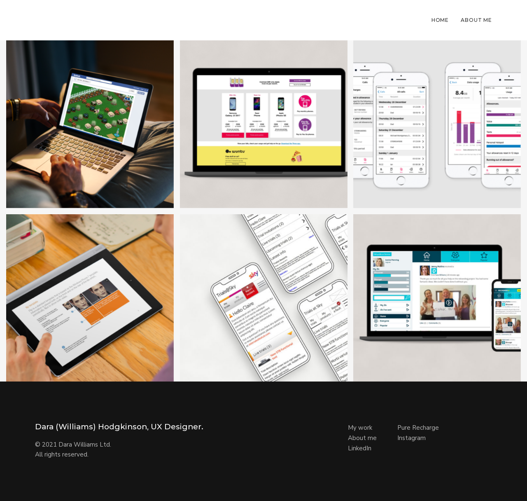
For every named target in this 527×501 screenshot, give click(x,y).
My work (360, 428)
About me (362, 438)
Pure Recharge (418, 428)
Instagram (411, 438)
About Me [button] (476, 20)
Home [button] (440, 20)
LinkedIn (359, 448)
